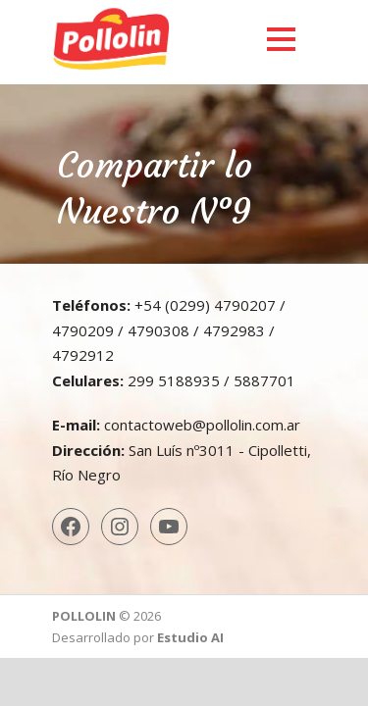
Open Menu (281, 39)
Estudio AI (190, 637)
